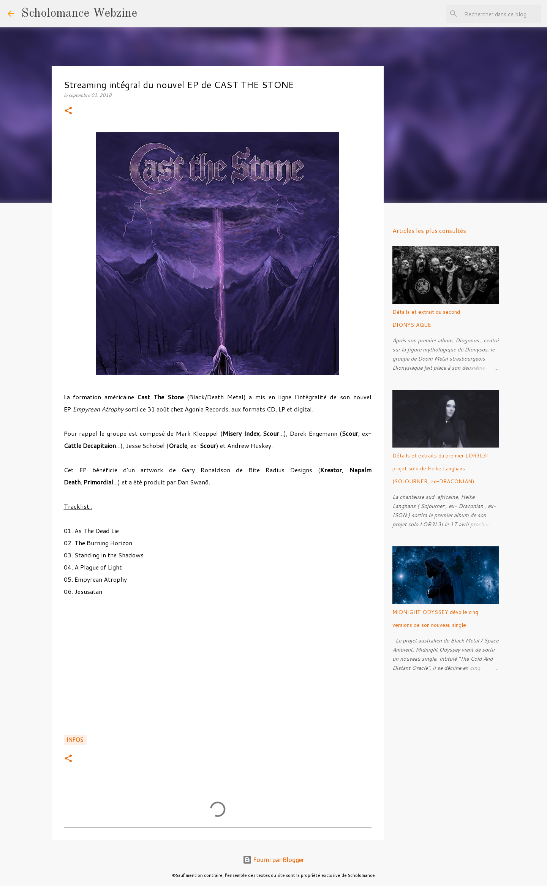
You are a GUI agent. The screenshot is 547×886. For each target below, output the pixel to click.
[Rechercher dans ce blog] (501, 14)
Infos (75, 739)
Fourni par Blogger (273, 859)
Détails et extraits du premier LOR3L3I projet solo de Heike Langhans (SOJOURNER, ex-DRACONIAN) (440, 468)
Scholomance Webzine (79, 14)
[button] (68, 111)
